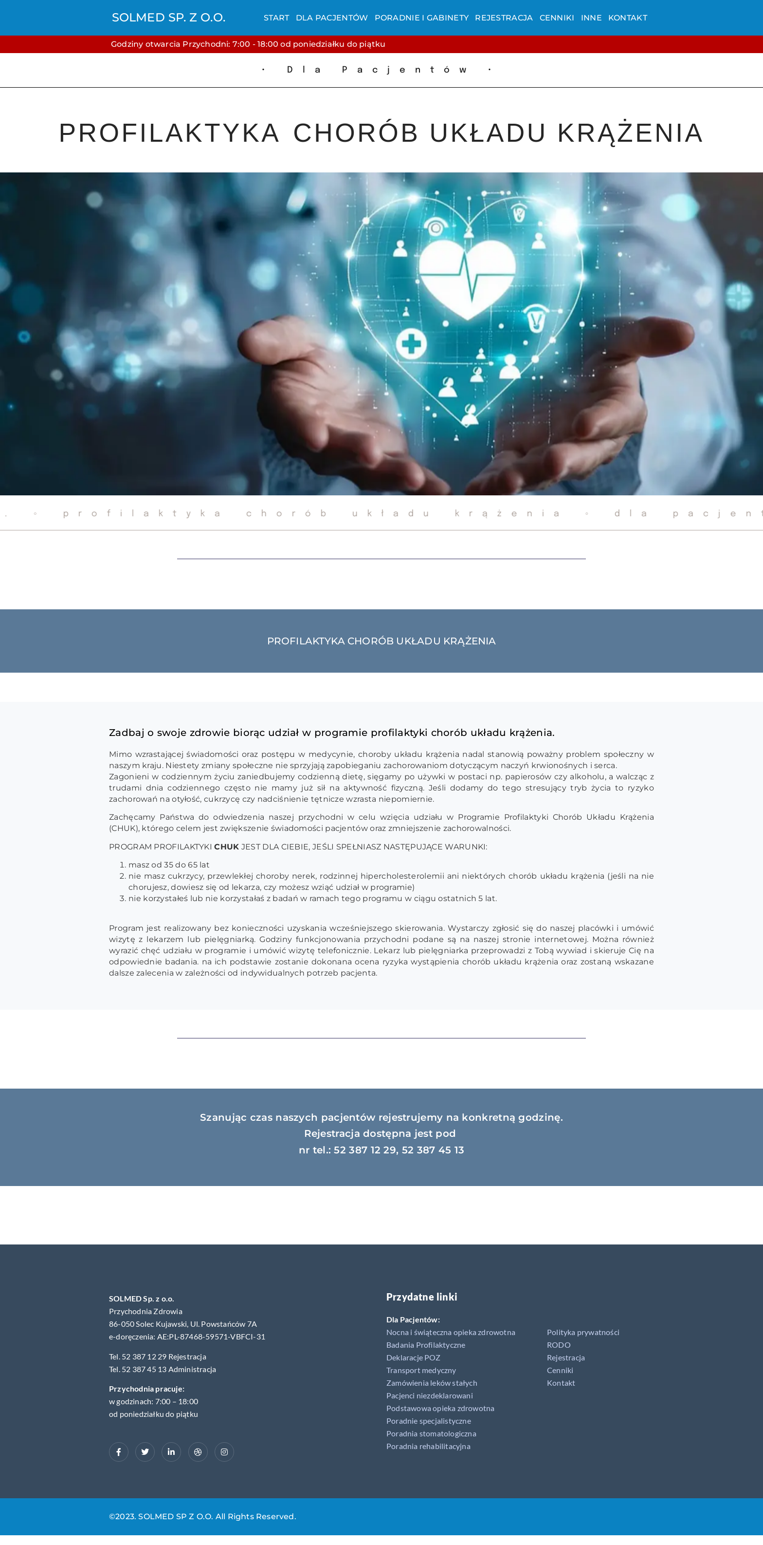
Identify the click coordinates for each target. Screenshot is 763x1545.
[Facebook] (118, 1452)
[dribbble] (198, 1452)
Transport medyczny (421, 1370)
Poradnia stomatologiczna (431, 1433)
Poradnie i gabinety (422, 17)
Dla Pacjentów (332, 17)
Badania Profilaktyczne (425, 1344)
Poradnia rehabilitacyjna (428, 1446)
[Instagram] (224, 1452)
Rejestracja (504, 17)
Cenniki (557, 17)
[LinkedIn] (171, 1452)
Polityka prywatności (583, 1332)
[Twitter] (145, 1452)
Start (277, 17)
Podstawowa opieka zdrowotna (440, 1408)
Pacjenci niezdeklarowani (429, 1395)
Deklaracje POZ (413, 1357)
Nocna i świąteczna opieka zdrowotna (450, 1332)
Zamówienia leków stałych (431, 1382)
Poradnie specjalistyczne (428, 1420)
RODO (559, 1344)
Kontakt (627, 17)
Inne (591, 17)
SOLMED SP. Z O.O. (168, 17)
